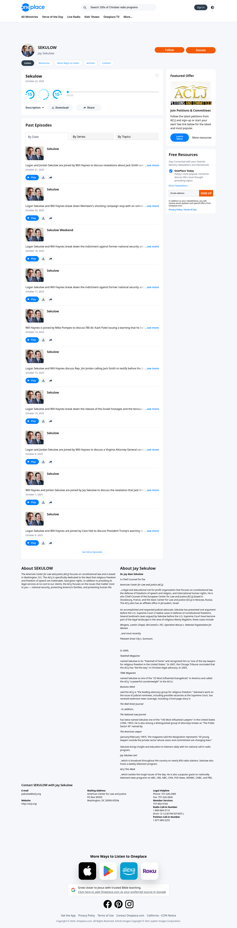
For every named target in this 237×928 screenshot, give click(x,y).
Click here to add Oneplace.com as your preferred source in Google (122, 892)
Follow (169, 50)
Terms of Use (106, 915)
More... (128, 17)
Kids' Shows (91, 17)
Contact (106, 63)
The (23, 574)
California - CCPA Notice (161, 915)
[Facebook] (108, 904)
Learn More (179, 137)
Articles (91, 63)
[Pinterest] (118, 904)
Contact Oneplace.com (130, 915)
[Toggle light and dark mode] (212, 7)
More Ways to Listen (68, 63)
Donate (201, 50)
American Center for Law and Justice (44, 574)
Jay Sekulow (46, 53)
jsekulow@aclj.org (31, 793)
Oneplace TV (111, 17)
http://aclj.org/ (29, 803)
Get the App (68, 915)
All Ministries (29, 17)
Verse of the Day (52, 17)
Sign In (201, 7)
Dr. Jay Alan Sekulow (131, 574)
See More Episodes (92, 552)
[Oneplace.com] (33, 7)
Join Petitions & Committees (190, 110)
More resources (201, 137)
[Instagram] (129, 904)
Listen (27, 63)
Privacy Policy (86, 915)
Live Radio (73, 17)
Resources (44, 63)
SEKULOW (47, 47)
